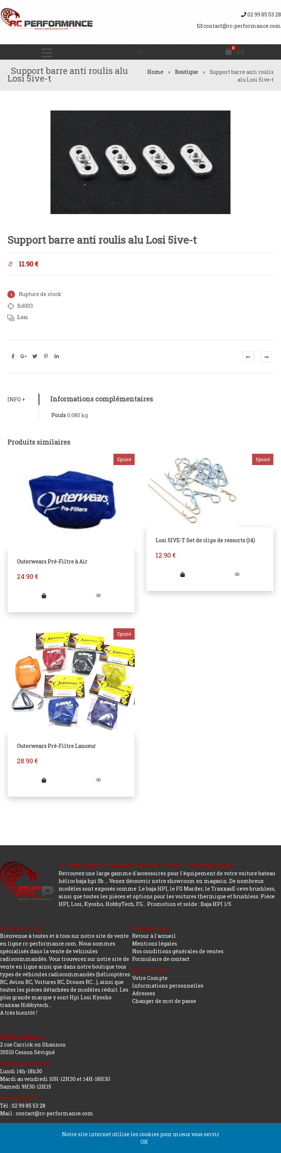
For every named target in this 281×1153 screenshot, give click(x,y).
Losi (22, 317)
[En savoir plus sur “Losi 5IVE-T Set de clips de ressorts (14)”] (182, 574)
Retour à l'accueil (154, 935)
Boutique (186, 71)
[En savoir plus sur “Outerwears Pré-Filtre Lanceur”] (44, 779)
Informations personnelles (167, 985)
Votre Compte (150, 977)
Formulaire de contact (161, 958)
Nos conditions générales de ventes (178, 951)
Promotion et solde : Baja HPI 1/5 (189, 904)
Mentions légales (154, 943)
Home (155, 71)
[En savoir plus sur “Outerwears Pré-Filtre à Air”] (44, 595)
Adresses (143, 993)
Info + (16, 399)
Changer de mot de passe (164, 1000)
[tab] (23, 399)
